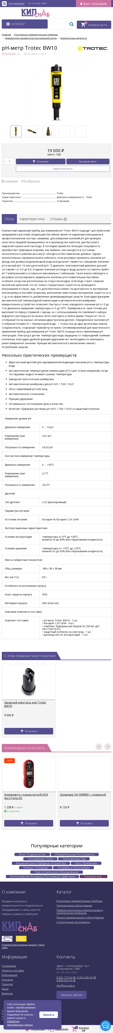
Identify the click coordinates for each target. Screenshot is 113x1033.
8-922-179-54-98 (66, 977)
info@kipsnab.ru (65, 985)
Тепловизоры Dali (73, 858)
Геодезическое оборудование (74, 905)
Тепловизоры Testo (40, 858)
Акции (5, 988)
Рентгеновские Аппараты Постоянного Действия (42, 876)
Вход (86, 3)
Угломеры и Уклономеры (73, 867)
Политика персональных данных (19, 944)
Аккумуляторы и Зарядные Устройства (41, 863)
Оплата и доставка (13, 970)
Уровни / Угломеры (35, 867)
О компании (9, 966)
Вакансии (7, 993)
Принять (48, 1014)
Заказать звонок (71, 995)
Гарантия (7, 984)
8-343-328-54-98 (86, 977)
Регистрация (99, 3)
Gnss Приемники (86, 863)
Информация (9, 975)
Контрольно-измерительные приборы (79, 901)
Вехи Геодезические (32, 854)
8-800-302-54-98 (66, 980)
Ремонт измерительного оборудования (80, 917)
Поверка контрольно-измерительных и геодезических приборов (79, 911)
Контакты (7, 979)
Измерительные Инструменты (74, 854)
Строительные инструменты (73, 922)
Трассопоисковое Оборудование (57, 872)
